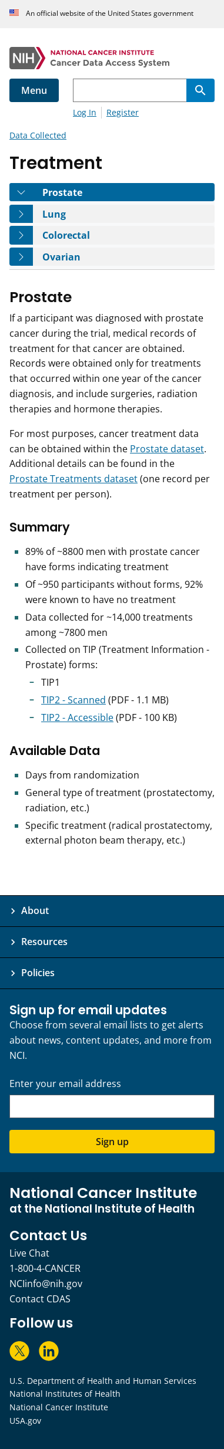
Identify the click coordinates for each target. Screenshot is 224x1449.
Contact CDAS (40, 1298)
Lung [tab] (62, 214)
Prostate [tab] (70, 192)
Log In (84, 112)
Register (122, 112)
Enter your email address (65, 1084)
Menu (34, 90)
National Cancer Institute (58, 1407)
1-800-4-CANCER (45, 1268)
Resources (44, 941)
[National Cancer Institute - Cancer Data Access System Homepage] (112, 58)
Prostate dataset (167, 448)
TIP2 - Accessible (77, 717)
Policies (38, 972)
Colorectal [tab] (74, 235)
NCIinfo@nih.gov (45, 1283)
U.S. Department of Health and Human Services (102, 1380)
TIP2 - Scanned (73, 699)
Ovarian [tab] (69, 256)
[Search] (200, 90)
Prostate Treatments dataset (73, 478)
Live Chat (29, 1253)
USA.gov (25, 1420)
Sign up (112, 1141)
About (35, 910)
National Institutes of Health (65, 1393)
